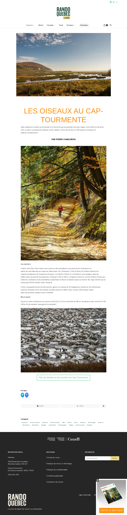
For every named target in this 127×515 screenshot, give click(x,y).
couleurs (45, 422)
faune (69, 422)
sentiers (90, 425)
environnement (55, 422)
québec (44, 425)
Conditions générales (54, 476)
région (71, 425)
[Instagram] (113, 2)
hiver (76, 422)
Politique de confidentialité (56, 470)
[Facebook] (111, 2)
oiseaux (83, 422)
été (64, 422)
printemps (26, 425)
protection (36, 425)
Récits (41, 25)
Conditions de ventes (54, 482)
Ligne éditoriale (85, 495)
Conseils (50, 25)
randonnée (53, 425)
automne (25, 422)
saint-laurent (80, 425)
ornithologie (92, 422)
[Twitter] (116, 2)
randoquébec (63, 425)
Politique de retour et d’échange (59, 463)
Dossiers (70, 25)
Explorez (29, 25)
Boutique (84, 25)
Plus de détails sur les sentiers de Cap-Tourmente (63, 377)
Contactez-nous (53, 457)
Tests (61, 25)
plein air (101, 422)
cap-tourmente (35, 422)
